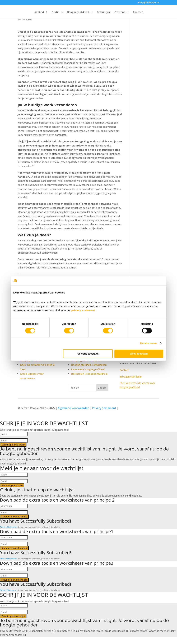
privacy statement (83, 310)
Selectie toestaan (88, 353)
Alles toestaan (139, 353)
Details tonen (148, 343)
